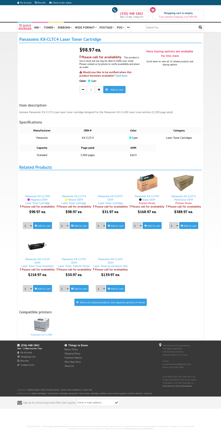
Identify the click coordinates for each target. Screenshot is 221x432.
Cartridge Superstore (53, 426)
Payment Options (73, 357)
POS (120, 27)
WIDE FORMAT (86, 27)
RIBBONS (65, 27)
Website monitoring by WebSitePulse (139, 429)
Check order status (60, 2)
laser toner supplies (117, 393)
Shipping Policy (72, 353)
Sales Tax (87, 389)
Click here (121, 75)
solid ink (148, 393)
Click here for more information (177, 386)
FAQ (43, 389)
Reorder (40, 2)
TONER (49, 27)
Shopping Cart (26, 356)
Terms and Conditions (71, 389)
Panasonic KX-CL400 (41, 326)
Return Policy (71, 349)
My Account (24, 2)
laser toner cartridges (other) (93, 393)
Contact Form (25, 364)
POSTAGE (106, 27)
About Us (69, 365)
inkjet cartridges (38, 393)
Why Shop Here (73, 361)
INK (37, 27)
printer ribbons (135, 393)
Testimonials (33, 389)
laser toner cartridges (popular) (63, 393)
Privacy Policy (52, 389)
